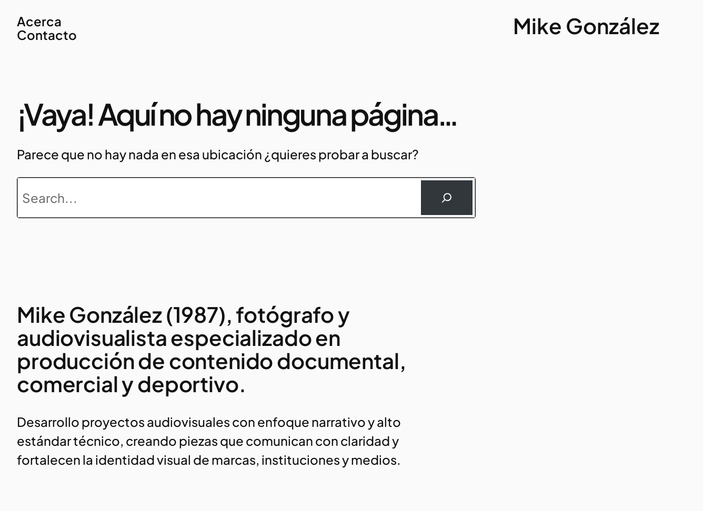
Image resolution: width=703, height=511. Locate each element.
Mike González (586, 25)
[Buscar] (447, 197)
